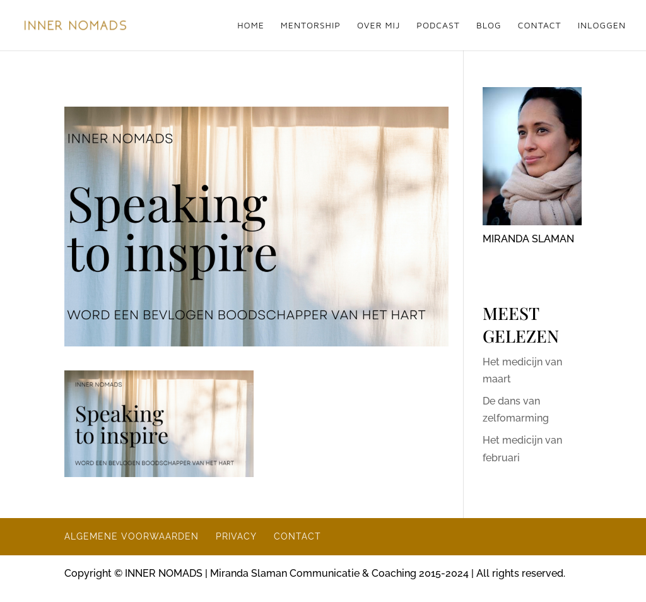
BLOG (489, 25)
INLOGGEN (602, 25)
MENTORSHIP (311, 25)
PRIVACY (236, 536)
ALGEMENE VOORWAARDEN (131, 536)
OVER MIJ (378, 25)
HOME (250, 25)
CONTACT (539, 25)
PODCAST (438, 25)
